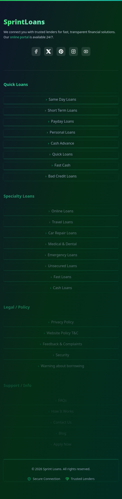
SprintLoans (24, 22)
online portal (19, 37)
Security (61, 356)
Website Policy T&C (61, 334)
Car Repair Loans (61, 234)
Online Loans (61, 212)
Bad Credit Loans (61, 176)
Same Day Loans (61, 99)
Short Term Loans (61, 110)
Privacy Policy (61, 323)
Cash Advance (61, 143)
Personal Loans (61, 132)
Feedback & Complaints (61, 345)
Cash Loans (61, 288)
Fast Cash (61, 165)
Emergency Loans (61, 255)
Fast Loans (61, 277)
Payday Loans (61, 121)
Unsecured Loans (61, 266)
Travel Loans (61, 223)
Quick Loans (61, 154)
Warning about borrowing (61, 367)
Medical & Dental (61, 244)
